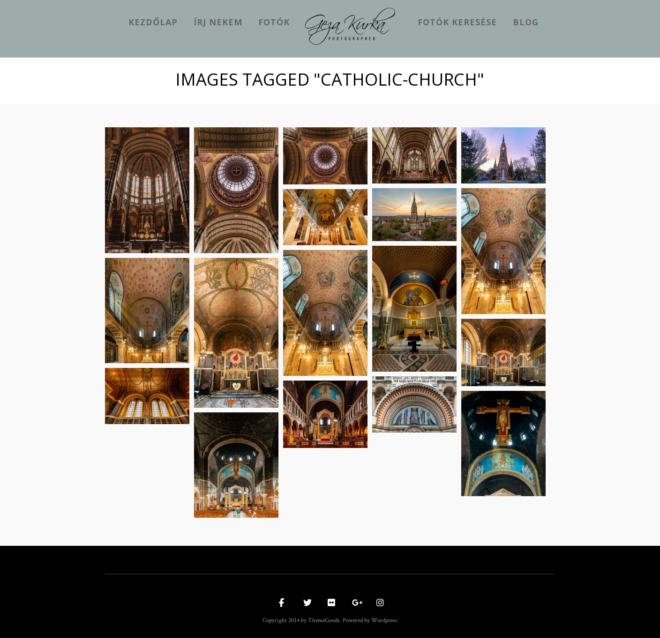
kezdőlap (153, 22)
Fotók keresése (457, 22)
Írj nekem (218, 22)
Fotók (274, 22)
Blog (526, 22)
